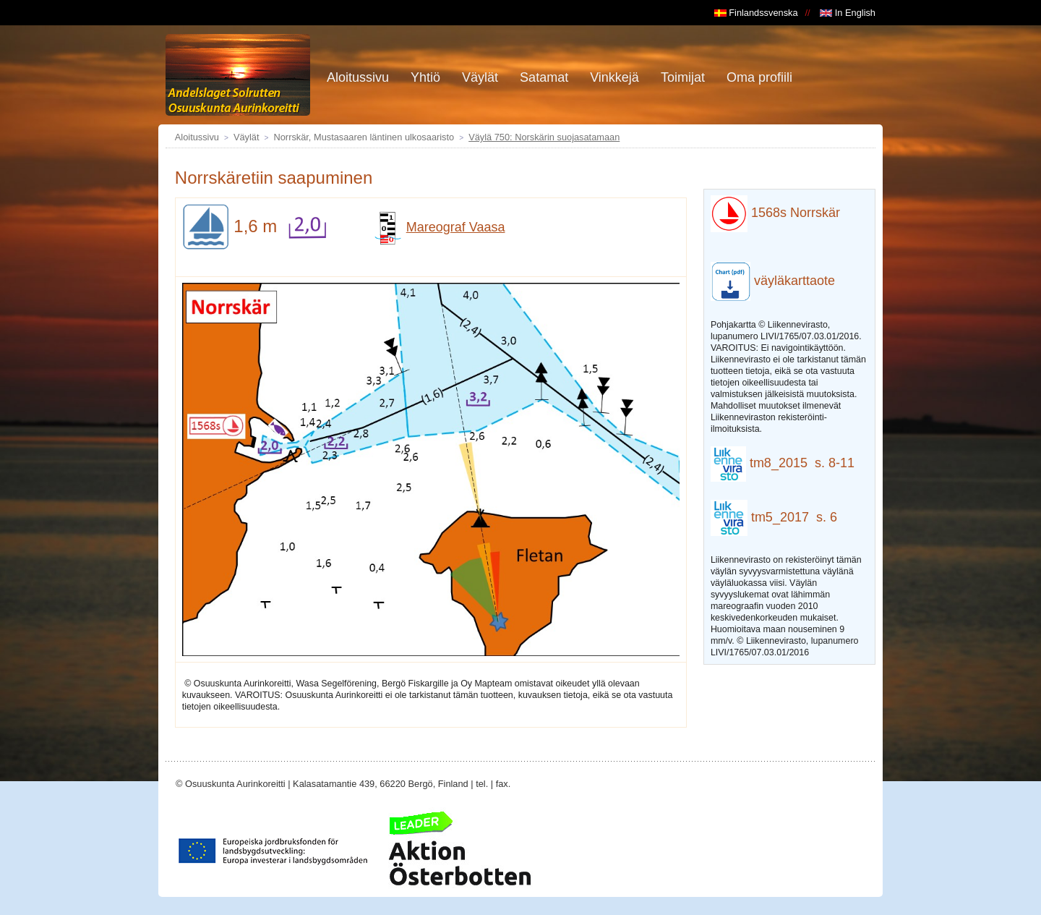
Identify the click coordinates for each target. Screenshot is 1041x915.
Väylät (247, 137)
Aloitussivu (197, 137)
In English (847, 12)
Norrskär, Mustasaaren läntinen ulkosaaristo (364, 137)
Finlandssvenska (756, 12)
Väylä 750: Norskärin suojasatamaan (544, 137)
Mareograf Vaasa (438, 227)
